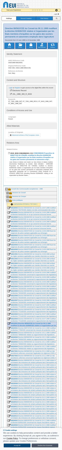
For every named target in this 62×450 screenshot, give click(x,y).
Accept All (17, 445)
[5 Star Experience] (42, 10)
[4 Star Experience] (40, 10)
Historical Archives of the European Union (24, 135)
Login (56, 14)
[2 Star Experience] (35, 10)
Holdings (9, 18)
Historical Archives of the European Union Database (22, 5)
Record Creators (26, 18)
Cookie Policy (12, 438)
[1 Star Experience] (33, 10)
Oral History (44, 18)
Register (17, 88)
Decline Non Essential (45, 445)
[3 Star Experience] (38, 10)
